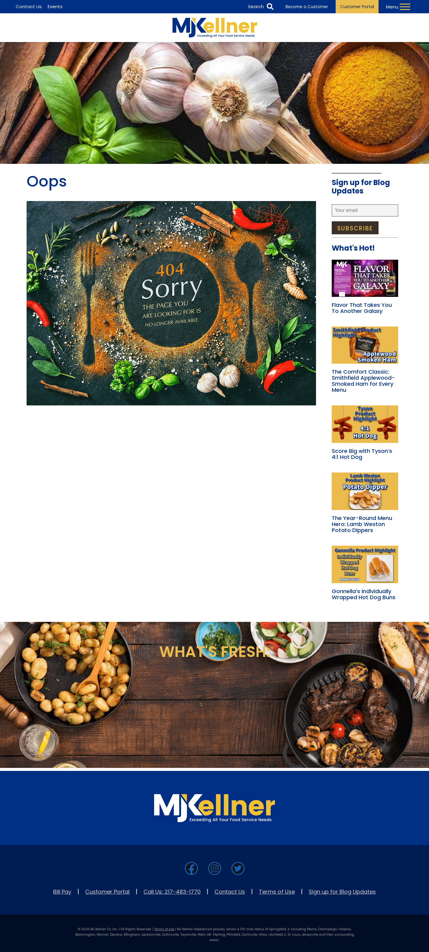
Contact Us (229, 891)
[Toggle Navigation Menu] (399, 6)
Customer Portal (357, 7)
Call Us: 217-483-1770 (172, 891)
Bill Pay (62, 891)
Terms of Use (277, 891)
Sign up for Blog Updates (342, 891)
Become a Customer (306, 7)
